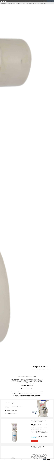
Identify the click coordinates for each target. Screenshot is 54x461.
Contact (41, 3)
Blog (38, 3)
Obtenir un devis (36, 437)
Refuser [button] (48, 459)
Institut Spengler (50, 1)
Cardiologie (24, 3)
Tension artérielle (3, 3)
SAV (44, 3)
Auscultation (10, 3)
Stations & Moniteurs (16, 3)
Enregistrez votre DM (42, 1)
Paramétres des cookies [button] (39, 459)
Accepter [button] (45, 459)
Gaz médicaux (29, 3)
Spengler (34, 3)
